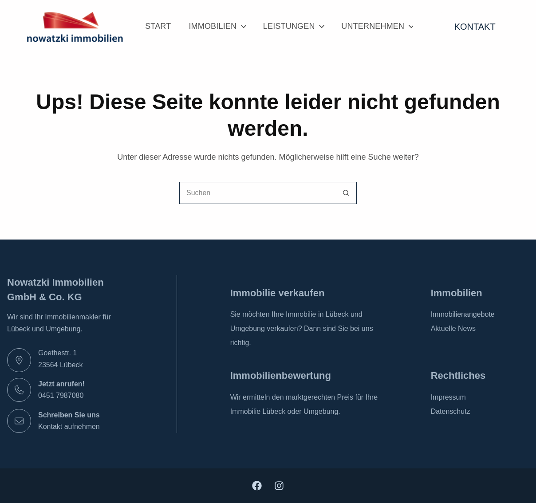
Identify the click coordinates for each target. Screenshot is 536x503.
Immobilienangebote (463, 314)
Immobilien (217, 26)
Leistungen (293, 26)
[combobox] (257, 193)
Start (158, 26)
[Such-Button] (345, 193)
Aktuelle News (453, 328)
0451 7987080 (60, 395)
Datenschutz (450, 411)
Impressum (448, 397)
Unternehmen (377, 26)
